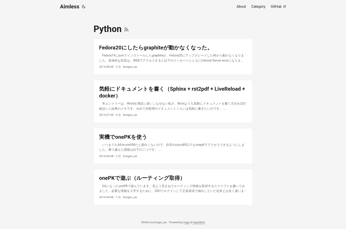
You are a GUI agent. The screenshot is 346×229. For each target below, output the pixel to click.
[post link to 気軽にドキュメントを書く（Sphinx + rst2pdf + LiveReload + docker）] (173, 101)
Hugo (186, 222)
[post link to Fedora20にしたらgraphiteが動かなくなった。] (173, 57)
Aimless (69, 7)
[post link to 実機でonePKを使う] (173, 146)
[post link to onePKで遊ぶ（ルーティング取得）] (173, 187)
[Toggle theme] (83, 6)
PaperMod (199, 222)
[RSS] (126, 29)
